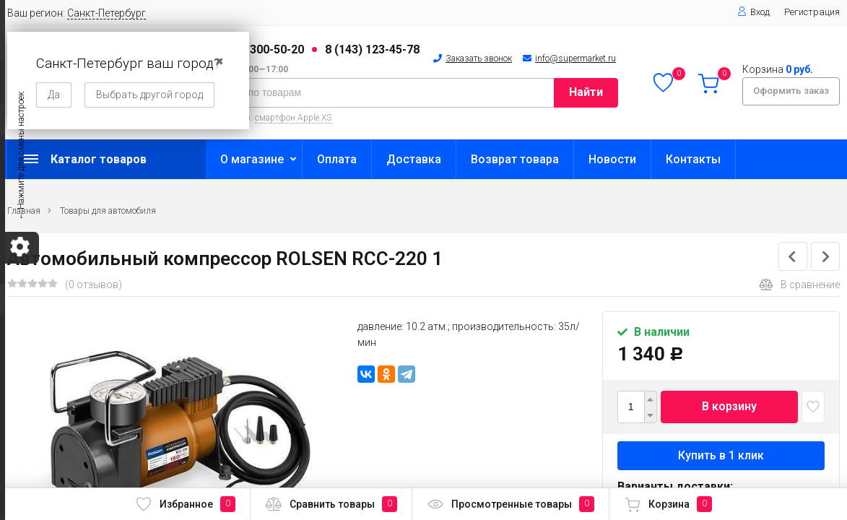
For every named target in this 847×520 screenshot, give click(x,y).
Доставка (413, 159)
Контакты (693, 159)
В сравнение (799, 284)
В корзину (729, 406)
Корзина (668, 504)
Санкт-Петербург (106, 13)
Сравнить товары (331, 504)
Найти (586, 92)
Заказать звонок (479, 58)
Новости (612, 159)
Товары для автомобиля (108, 211)
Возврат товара (515, 159)
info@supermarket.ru (575, 58)
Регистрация (812, 11)
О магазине (252, 159)
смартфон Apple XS (293, 118)
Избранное (185, 504)
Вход (753, 11)
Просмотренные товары (510, 504)
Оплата (337, 159)
